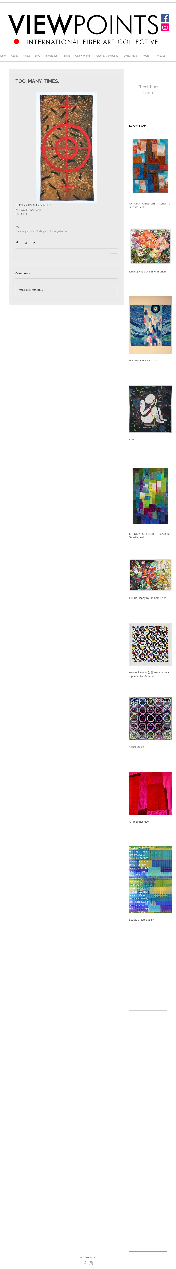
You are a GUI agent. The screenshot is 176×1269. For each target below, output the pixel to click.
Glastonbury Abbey (140, 1222)
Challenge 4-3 (137, 1091)
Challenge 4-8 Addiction (143, 1107)
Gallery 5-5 (135, 1189)
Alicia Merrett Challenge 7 (144, 1047)
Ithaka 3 (144, 1238)
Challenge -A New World (143, 1074)
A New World (136, 1014)
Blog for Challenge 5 (149, 1069)
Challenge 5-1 (137, 1113)
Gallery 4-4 (150, 1167)
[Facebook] (165, 18)
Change (159, 1134)
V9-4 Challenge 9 (39, 231)
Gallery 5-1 (150, 1178)
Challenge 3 (151, 1080)
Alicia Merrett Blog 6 (140, 1025)
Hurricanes (144, 1227)
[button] (26, 56)
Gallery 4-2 (150, 1162)
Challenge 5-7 (155, 1123)
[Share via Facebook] (17, 242)
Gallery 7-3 (150, 1205)
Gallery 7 (149, 1200)
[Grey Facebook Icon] (85, 1263)
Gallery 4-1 (135, 1162)
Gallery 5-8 (150, 1194)
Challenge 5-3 (137, 1118)
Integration (159, 1227)
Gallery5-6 (149, 1211)
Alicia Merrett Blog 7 (140, 1031)
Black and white (154, 1064)
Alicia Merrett (137, 1020)
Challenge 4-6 (155, 1096)
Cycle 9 (145, 1145)
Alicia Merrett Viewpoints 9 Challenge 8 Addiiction (148, 1058)
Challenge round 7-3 (141, 1134)
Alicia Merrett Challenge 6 (144, 1042)
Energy (133, 1156)
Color (132, 1140)
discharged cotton (59, 231)
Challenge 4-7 (137, 1102)
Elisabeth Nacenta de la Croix (146, 1151)
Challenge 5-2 (155, 1113)
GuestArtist (159, 1222)
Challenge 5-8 (137, 1129)
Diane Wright (22, 231)
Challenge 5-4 (155, 1118)
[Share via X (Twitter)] (25, 242)
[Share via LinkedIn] (34, 242)
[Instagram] (165, 27)
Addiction (151, 1014)
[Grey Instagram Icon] (91, 1263)
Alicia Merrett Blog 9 (140, 1036)
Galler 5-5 (156, 1156)
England (143, 1156)
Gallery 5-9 (135, 1200)
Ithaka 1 (158, 1232)
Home (132, 1227)
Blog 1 (132, 1069)
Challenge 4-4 (155, 1091)
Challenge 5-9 (155, 1129)
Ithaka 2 (133, 1238)
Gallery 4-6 (150, 1172)
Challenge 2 (136, 1080)
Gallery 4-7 (135, 1178)
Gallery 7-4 (135, 1211)
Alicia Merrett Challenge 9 (144, 1053)
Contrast (134, 1145)
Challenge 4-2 (155, 1085)
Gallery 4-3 (135, 1167)
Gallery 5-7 (135, 1194)
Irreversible (135, 1232)
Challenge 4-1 (137, 1085)
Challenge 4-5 (137, 1096)
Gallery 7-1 (135, 1205)
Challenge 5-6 (137, 1123)
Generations (136, 1216)
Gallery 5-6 (150, 1189)
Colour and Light (146, 1140)
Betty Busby (136, 1064)
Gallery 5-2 (135, 1183)
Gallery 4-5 (135, 1172)
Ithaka (147, 1232)
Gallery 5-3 (150, 1183)
